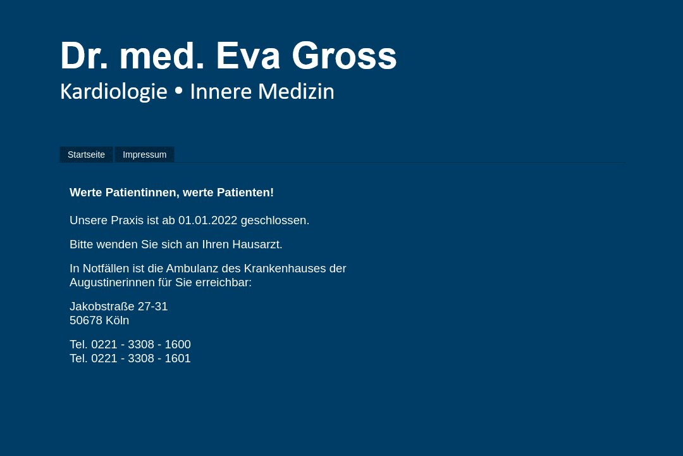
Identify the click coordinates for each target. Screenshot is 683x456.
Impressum (144, 154)
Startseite (86, 154)
